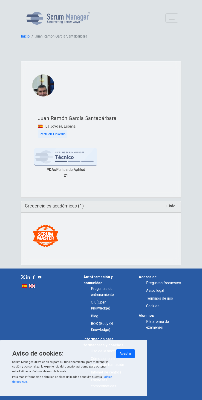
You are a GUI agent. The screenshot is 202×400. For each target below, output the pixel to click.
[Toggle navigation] (171, 18)
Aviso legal (155, 290)
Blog (94, 316)
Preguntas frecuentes (163, 283)
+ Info (170, 206)
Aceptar (125, 353)
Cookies (152, 306)
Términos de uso (159, 298)
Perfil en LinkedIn (53, 134)
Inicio (25, 36)
